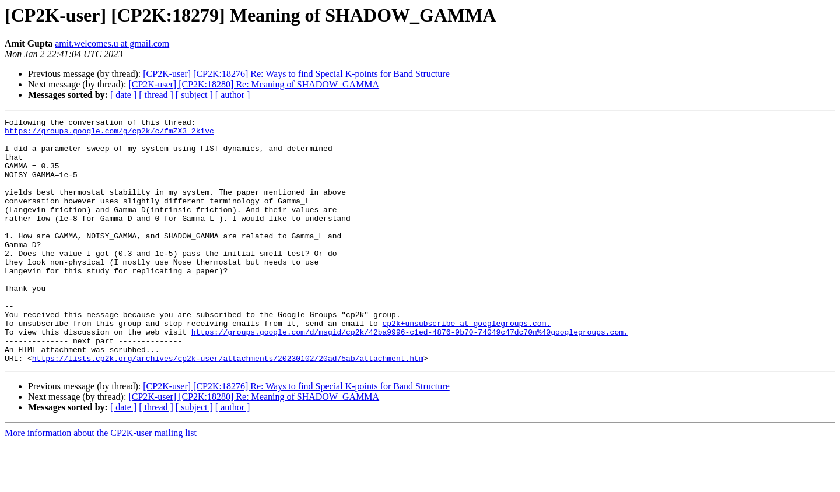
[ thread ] (156, 95)
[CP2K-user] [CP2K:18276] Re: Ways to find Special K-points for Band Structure (296, 74)
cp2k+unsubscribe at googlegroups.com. (466, 365)
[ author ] (232, 95)
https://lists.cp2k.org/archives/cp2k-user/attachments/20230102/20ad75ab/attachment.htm (228, 407)
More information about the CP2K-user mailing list (101, 482)
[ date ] (123, 95)
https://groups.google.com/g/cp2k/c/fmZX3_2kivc (109, 134)
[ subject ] (194, 95)
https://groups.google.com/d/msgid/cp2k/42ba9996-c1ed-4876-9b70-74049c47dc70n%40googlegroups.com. (409, 375)
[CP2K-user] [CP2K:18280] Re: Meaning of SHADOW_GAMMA (253, 84)
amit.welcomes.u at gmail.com (112, 43)
